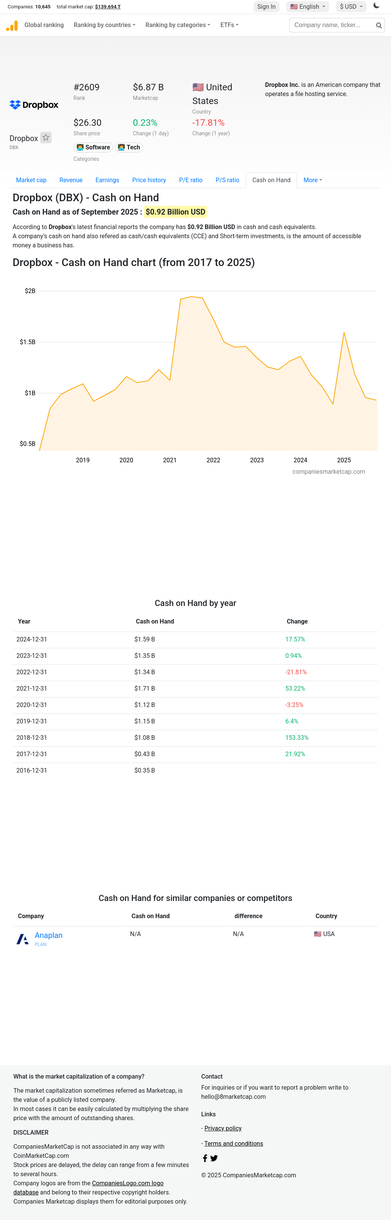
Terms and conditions (233, 1143)
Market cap (31, 180)
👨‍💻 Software (93, 147)
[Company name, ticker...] (337, 25)
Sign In (266, 6)
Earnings (107, 180)
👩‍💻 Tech (129, 147)
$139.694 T (108, 7)
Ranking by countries (102, 25)
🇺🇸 (305, 6)
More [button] (311, 180)
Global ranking (44, 25)
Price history (149, 180)
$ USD (349, 6)
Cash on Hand (271, 180)
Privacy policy (223, 1128)
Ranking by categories (175, 25)
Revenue (71, 180)
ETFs (227, 25)
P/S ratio (227, 180)
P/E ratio (191, 180)
